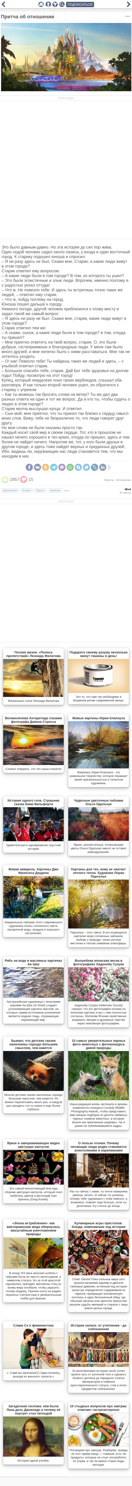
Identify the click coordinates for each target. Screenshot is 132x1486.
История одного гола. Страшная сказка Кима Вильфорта (33, 802)
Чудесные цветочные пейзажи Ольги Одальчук (98, 802)
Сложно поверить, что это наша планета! (33, 769)
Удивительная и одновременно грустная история (33, 846)
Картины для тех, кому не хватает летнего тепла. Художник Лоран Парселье (98, 872)
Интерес (26, 490)
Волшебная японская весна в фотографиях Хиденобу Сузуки (98, 962)
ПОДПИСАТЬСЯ (80, 4)
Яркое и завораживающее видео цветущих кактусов (33, 1145)
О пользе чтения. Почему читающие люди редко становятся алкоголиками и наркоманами (99, 1146)
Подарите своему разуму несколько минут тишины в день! (98, 654)
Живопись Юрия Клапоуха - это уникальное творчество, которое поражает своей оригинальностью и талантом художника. (99, 778)
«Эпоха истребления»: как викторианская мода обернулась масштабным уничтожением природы (33, 1228)
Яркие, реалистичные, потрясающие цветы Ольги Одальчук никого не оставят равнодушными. (99, 848)
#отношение (123, 480)
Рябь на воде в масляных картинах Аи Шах (33, 962)
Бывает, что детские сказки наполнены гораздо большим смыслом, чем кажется (33, 1044)
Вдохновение (10, 490)
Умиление (55, 490)
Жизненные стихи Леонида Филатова (33, 701)
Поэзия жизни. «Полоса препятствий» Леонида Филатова (33, 654)
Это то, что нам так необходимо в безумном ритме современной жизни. (98, 698)
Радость (40, 490)
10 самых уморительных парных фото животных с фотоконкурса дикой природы (98, 1044)
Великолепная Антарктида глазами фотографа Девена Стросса (33, 720)
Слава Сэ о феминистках (33, 1325)
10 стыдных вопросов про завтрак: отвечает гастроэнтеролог (98, 1408)
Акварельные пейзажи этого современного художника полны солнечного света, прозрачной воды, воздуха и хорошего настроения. (33, 928)
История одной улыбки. (33, 1460)
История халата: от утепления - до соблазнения (98, 1327)
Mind (128, 489)
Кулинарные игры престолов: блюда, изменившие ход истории (98, 1225)
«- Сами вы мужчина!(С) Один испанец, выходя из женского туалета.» (34, 1374)
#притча (109, 480)
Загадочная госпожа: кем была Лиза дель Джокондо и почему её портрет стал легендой (33, 1409)
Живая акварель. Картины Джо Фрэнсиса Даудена (33, 871)
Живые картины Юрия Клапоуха (98, 718)
